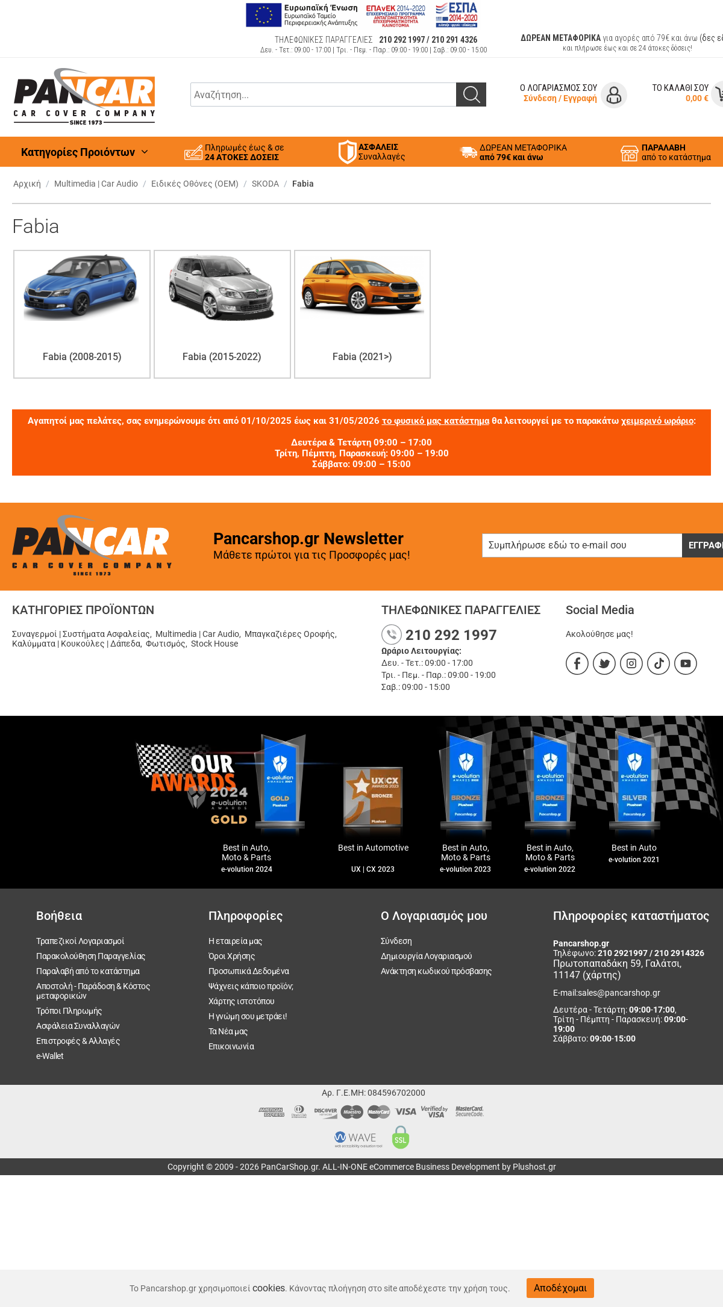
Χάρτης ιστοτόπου (241, 1001)
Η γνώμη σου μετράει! (247, 1016)
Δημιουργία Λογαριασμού (426, 956)
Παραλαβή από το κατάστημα (88, 971)
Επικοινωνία (231, 1046)
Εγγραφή (580, 98)
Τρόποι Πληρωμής (69, 1011)
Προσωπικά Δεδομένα (248, 971)
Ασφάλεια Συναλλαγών (78, 1026)
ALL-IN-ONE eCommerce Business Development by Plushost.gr (439, 1167)
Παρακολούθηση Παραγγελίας (91, 956)
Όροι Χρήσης (231, 956)
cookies (268, 1288)
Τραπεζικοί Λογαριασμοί (80, 941)
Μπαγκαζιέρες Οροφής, (292, 634)
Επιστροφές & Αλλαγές (78, 1041)
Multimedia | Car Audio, (199, 634)
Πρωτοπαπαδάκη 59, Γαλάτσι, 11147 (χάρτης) (617, 969)
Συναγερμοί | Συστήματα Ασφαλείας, (83, 634)
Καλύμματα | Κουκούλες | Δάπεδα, (78, 643)
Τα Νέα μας (228, 1031)
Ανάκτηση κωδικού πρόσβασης (436, 971)
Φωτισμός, (167, 643)
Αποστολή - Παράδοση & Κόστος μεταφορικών (93, 991)
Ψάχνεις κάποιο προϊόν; (250, 986)
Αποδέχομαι (560, 1288)
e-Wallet (49, 1056)
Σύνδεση (540, 98)
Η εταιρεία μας (235, 941)
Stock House (214, 643)
